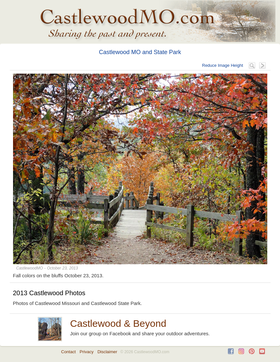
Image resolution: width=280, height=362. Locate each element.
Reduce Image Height (222, 65)
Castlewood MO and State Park (140, 52)
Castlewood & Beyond (118, 323)
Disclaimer (107, 351)
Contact (68, 351)
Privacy (87, 351)
